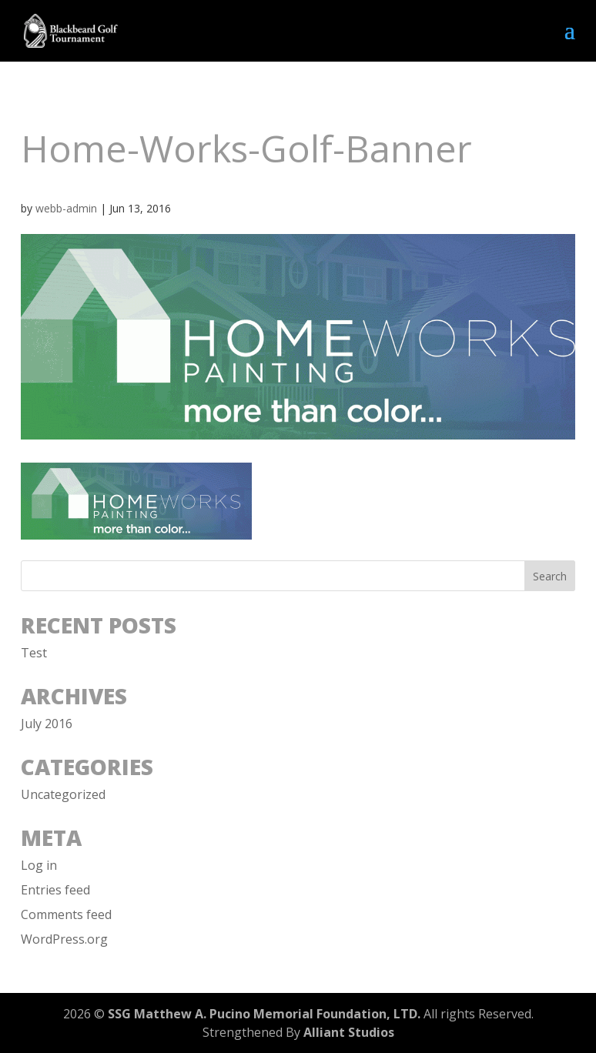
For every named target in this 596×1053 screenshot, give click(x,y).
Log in (39, 865)
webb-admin (66, 208)
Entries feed (55, 889)
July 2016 (46, 723)
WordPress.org (64, 939)
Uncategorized (63, 794)
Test (34, 652)
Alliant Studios (348, 1032)
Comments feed (66, 914)
